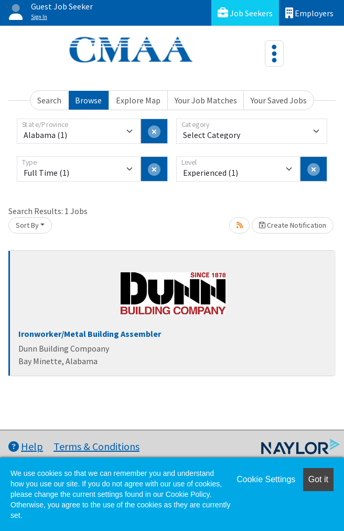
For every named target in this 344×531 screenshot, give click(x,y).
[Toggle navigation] (274, 53)
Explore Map (138, 100)
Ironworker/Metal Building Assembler (89, 333)
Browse (88, 100)
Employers (309, 12)
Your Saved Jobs (279, 100)
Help (25, 446)
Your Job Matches (206, 100)
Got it (318, 479)
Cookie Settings (265, 479)
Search (49, 100)
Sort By (27, 225)
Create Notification (292, 225)
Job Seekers (245, 12)
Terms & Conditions (96, 446)
